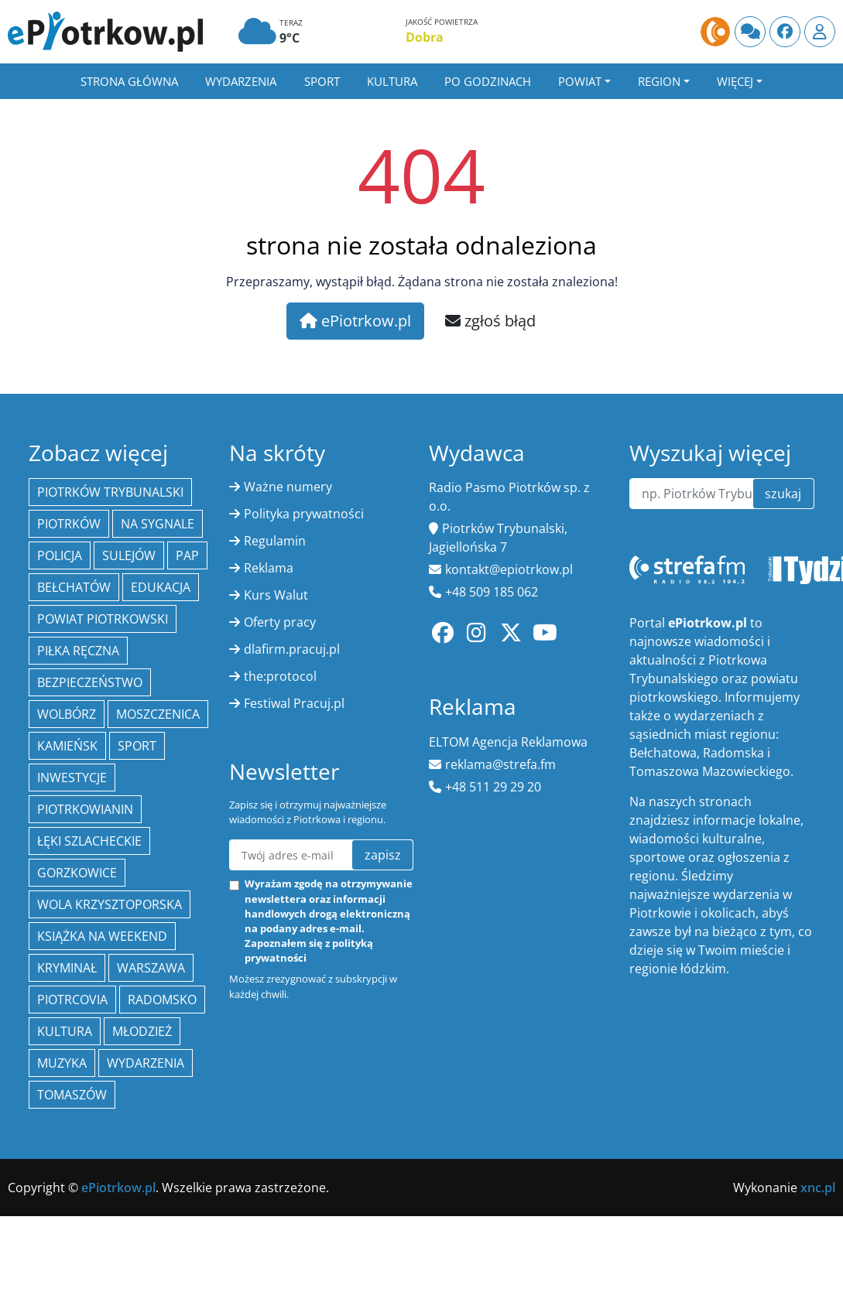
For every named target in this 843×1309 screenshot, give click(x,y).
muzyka (62, 1062)
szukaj (783, 493)
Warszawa (151, 967)
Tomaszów (72, 1094)
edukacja (160, 587)
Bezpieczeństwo (89, 682)
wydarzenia (145, 1062)
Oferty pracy (280, 622)
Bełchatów (74, 587)
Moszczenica (158, 714)
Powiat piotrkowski (102, 618)
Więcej (735, 81)
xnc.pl (817, 1187)
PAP (187, 555)
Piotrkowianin (85, 809)
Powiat (579, 81)
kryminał (67, 967)
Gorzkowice (77, 872)
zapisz (383, 854)
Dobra (425, 37)
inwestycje (72, 777)
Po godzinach (487, 81)
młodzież (142, 1031)
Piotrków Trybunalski (110, 492)
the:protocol (280, 676)
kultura (64, 1031)
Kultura (392, 81)
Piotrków (69, 523)
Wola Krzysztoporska (109, 904)
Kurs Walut (276, 594)
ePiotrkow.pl (355, 320)
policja (59, 555)
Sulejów (129, 555)
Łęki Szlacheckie (89, 840)
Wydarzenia (240, 81)
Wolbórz (66, 714)
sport (137, 745)
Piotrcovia (72, 999)
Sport (322, 81)
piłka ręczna (78, 650)
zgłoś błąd (490, 320)
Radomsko (162, 999)
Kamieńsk (67, 745)
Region (659, 81)
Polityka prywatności (304, 513)
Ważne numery (288, 486)
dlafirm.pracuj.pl (292, 649)
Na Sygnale (157, 523)
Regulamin (275, 540)
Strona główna (129, 81)
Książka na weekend (102, 936)
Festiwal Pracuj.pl (294, 703)
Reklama (268, 567)
